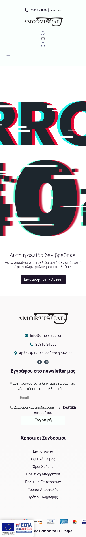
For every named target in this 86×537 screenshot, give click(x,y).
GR (53, 10)
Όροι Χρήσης (43, 466)
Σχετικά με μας (43, 459)
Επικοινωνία (43, 451)
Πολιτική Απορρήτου (43, 474)
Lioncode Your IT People (55, 531)
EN (59, 10)
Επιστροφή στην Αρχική (43, 279)
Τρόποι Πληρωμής (43, 497)
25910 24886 (39, 10)
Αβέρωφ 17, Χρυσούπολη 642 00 (45, 353)
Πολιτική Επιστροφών (43, 482)
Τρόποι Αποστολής (43, 489)
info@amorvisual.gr (45, 335)
